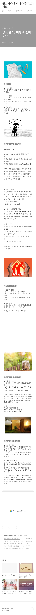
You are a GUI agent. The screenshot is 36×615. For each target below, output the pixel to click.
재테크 (6, 535)
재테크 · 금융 (12, 535)
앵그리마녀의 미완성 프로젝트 (17, 3)
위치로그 (29, 11)
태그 (9, 11)
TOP (32, 608)
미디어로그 (19, 11)
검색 (27, 3)
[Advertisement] (18, 330)
